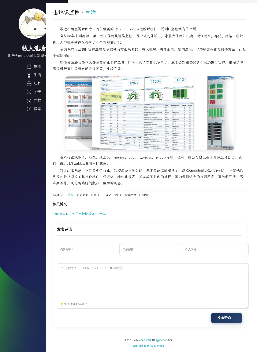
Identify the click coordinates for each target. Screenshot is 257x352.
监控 (92, 195)
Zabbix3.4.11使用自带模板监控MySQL (102, 214)
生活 (33, 75)
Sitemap (170, 345)
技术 (33, 66)
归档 (33, 83)
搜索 (33, 109)
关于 (33, 92)
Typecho (171, 340)
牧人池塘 (156, 340)
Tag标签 (159, 345)
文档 (33, 100)
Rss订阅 (149, 345)
